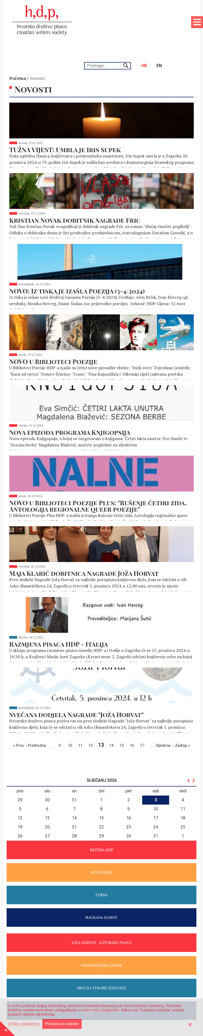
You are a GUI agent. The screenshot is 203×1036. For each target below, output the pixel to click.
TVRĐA (101, 852)
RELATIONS (101, 829)
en (162, 21)
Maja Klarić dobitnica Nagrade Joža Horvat (84, 536)
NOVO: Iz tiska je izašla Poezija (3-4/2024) (77, 260)
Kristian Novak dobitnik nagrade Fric (74, 191)
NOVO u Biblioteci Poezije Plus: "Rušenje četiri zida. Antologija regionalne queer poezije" (98, 470)
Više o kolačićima (25, 1024)
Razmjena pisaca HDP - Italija (58, 604)
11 (81, 702)
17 (143, 702)
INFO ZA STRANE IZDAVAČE (101, 945)
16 (133, 702)
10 (71, 702)
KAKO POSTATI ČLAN (101, 967)
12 (92, 702)
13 (102, 702)
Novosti (37, 51)
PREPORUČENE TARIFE (101, 922)
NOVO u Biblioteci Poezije (53, 329)
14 (112, 702)
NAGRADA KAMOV (101, 874)
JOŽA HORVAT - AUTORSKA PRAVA (102, 899)
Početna (17, 51)
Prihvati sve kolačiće (62, 1024)
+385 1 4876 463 (90, 996)
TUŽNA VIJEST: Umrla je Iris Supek (65, 122)
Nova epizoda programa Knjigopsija (69, 398)
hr (148, 21)
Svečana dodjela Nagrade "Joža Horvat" (76, 673)
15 (122, 702)
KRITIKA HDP (101, 807)
